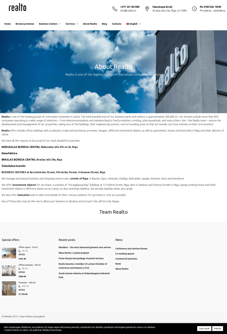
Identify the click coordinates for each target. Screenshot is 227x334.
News (118, 263)
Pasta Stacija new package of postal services (81, 258)
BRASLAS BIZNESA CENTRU (18, 159)
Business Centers (48, 24)
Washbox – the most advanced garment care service (85, 247)
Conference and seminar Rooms (131, 248)
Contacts (116, 24)
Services (70, 24)
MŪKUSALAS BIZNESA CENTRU (21, 147)
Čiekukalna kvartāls (14, 165)
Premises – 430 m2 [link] (27, 282)
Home (7, 24)
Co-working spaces (124, 253)
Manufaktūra (9, 153)
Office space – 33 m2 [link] (28, 247)
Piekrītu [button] (217, 328)
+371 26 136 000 (129, 6)
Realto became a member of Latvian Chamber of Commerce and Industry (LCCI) (83, 266)
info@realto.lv (128, 10)
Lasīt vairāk (204, 328)
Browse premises (25, 24)
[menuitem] (220, 24)
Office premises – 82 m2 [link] (30, 265)
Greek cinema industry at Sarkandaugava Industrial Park (84, 275)
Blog (104, 24)
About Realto (90, 24)
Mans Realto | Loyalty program (74, 253)
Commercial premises (126, 258)
